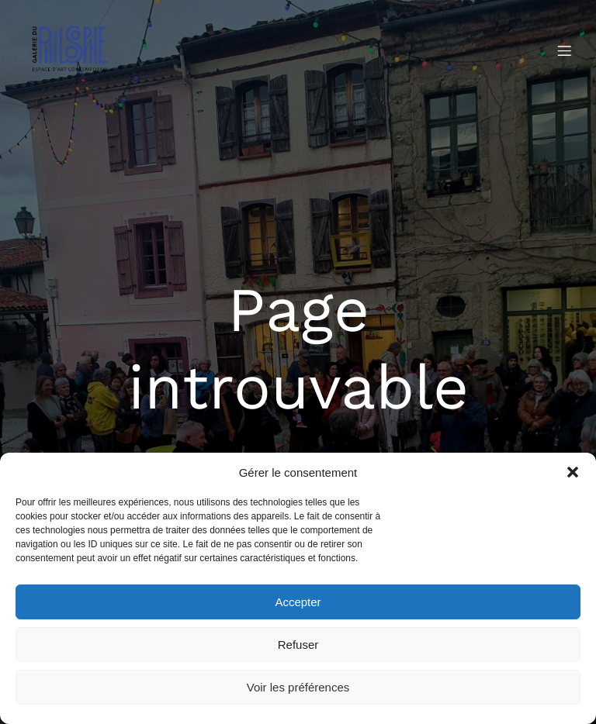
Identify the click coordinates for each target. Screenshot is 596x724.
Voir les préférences (298, 687)
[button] (572, 472)
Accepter (298, 602)
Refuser (298, 644)
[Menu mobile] (564, 50)
